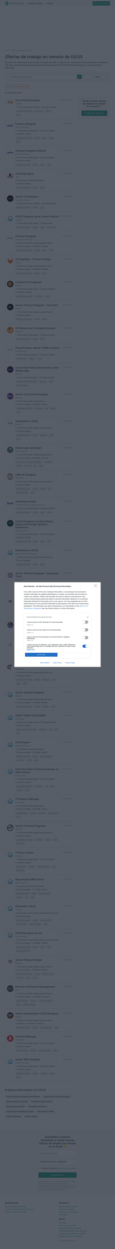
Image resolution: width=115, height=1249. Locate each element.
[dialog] (57, 624)
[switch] (85, 622)
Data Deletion (45, 663)
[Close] (96, 586)
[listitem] (57, 617)
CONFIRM (41, 654)
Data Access (57, 663)
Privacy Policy (70, 663)
